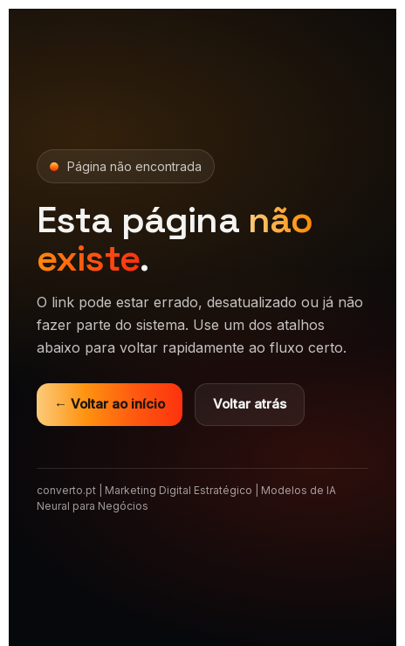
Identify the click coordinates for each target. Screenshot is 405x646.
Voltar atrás (249, 403)
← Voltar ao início (109, 403)
